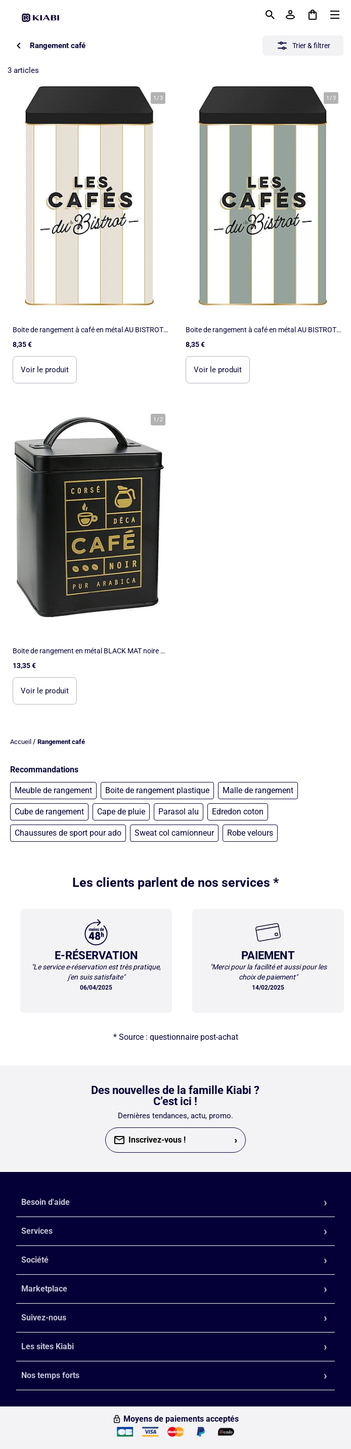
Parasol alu (178, 811)
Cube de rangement (49, 811)
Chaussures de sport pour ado (68, 833)
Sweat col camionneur (174, 833)
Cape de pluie (121, 811)
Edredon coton (238, 811)
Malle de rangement (258, 790)
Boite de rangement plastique (157, 790)
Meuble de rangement (53, 790)
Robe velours (250, 833)
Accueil (20, 741)
